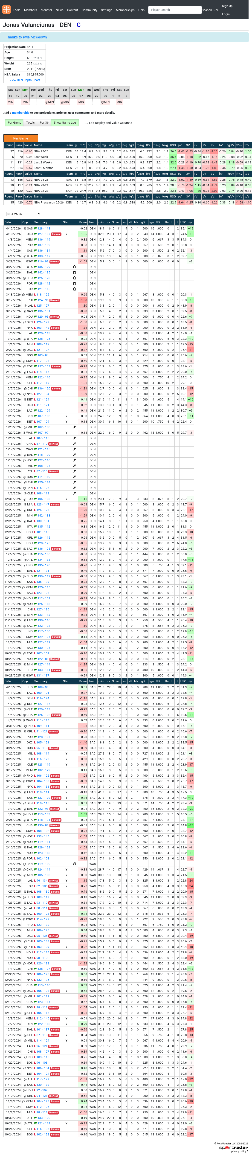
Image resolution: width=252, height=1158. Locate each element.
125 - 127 (41, 305)
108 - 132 (41, 831)
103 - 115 (41, 1057)
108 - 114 (41, 753)
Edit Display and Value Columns (110, 123)
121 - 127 (41, 349)
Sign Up (227, 6)
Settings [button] (106, 10)
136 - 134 (42, 250)
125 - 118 (42, 604)
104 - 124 (41, 1073)
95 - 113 (40, 748)
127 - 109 (42, 797)
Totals (30, 122)
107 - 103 (42, 416)
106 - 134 (41, 1068)
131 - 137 (41, 675)
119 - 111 (42, 842)
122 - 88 (41, 659)
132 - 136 (41, 979)
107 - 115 (41, 438)
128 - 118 (42, 228)
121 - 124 (41, 399)
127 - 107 (42, 234)
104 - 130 (41, 781)
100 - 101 (41, 692)
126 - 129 (41, 322)
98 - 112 (40, 1007)
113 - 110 (42, 985)
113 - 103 (42, 814)
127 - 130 (41, 609)
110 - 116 (41, 803)
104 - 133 (41, 786)
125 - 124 (42, 482)
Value (28, 145)
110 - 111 (41, 792)
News (59, 10)
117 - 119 (41, 383)
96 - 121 (40, 1046)
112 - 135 (41, 952)
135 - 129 (42, 267)
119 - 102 (42, 864)
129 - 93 (41, 316)
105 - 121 (41, 742)
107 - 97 (41, 432)
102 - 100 (42, 427)
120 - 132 (41, 963)
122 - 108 (42, 625)
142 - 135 (42, 272)
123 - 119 (42, 764)
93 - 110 (40, 902)
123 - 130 (41, 924)
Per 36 (44, 122)
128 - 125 (42, 338)
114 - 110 (42, 477)
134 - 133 (42, 559)
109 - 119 (41, 897)
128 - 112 (42, 283)
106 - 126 (41, 974)
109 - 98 (41, 687)
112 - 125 (41, 1107)
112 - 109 (42, 598)
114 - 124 (41, 1040)
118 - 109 (42, 454)
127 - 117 (42, 703)
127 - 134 (41, 394)
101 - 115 (41, 532)
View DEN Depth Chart (24, 80)
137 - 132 (42, 245)
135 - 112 (42, 526)
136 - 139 (41, 581)
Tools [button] (16, 10)
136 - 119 (42, 239)
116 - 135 (41, 1129)
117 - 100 (42, 631)
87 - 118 (40, 1035)
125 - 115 (42, 587)
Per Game (14, 122)
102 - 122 (41, 1134)
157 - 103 (42, 366)
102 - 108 (41, 858)
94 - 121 (40, 1095)
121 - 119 (42, 1123)
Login (226, 14)
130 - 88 (41, 825)
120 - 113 (42, 333)
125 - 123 (42, 278)
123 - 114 (42, 1002)
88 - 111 (40, 908)
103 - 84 (41, 355)
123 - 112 (42, 614)
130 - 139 (41, 1084)
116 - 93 (41, 261)
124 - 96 (41, 300)
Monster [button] (46, 10)
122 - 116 (42, 377)
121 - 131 (41, 570)
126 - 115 (42, 537)
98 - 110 (40, 958)
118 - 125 (41, 294)
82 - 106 (40, 886)
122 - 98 (41, 808)
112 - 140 (41, 1018)
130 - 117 (42, 256)
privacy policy (238, 1151)
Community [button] (89, 10)
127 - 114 (42, 664)
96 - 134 (40, 880)
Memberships (125, 10)
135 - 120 (42, 565)
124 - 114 (42, 869)
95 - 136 (40, 935)
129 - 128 (42, 847)
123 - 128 (41, 593)
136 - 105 (42, 548)
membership (20, 112)
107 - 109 (41, 421)
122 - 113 (42, 1024)
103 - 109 (41, 947)
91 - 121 (40, 731)
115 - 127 (41, 488)
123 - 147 (41, 504)
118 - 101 (42, 819)
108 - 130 (41, 891)
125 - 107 (42, 968)
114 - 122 (41, 919)
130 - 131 (41, 521)
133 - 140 (41, 836)
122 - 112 (42, 642)
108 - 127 (41, 1051)
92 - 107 (40, 1090)
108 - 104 (42, 465)
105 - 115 (41, 1013)
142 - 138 (42, 515)
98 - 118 (40, 1112)
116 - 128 (41, 759)
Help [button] (141, 10)
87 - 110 (40, 443)
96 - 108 (40, 1062)
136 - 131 (42, 311)
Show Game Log (65, 122)
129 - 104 (42, 636)
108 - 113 (41, 493)
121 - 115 (42, 289)
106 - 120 (41, 930)
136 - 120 (42, 388)
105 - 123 (41, 991)
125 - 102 (42, 715)
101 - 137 (41, 1029)
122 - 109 (42, 410)
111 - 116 (41, 720)
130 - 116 (42, 620)
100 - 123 (41, 913)
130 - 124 (42, 648)
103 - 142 (41, 327)
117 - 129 (41, 1079)
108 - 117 (41, 344)
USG (173, 145)
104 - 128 (41, 1101)
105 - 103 (42, 875)
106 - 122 (41, 775)
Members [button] (30, 10)
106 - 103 (42, 499)
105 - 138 (41, 941)
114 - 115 (41, 372)
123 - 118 (42, 853)
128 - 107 (42, 737)
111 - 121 (41, 405)
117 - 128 (41, 361)
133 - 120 (42, 1118)
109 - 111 (41, 726)
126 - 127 (41, 510)
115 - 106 (42, 554)
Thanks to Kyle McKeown (26, 37)
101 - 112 (41, 996)
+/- (190, 222)
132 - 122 (42, 770)
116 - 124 (41, 698)
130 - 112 (42, 576)
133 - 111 (42, 670)
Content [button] (72, 10)
